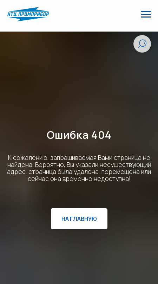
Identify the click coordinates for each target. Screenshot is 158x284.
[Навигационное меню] (146, 14)
